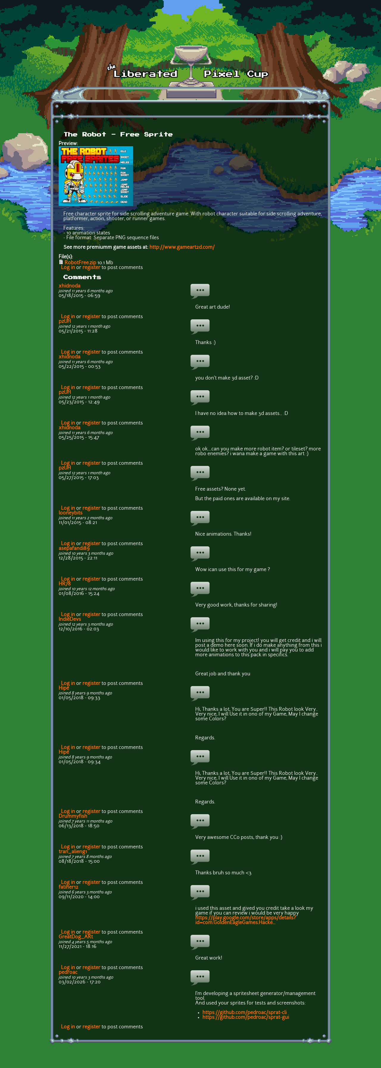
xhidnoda (69, 286)
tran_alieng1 (73, 852)
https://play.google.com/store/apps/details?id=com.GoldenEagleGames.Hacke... (245, 920)
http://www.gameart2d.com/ (182, 247)
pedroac (68, 972)
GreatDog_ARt (76, 937)
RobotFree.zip (80, 263)
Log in (68, 267)
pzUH (65, 321)
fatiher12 (68, 887)
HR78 (65, 584)
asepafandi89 (74, 548)
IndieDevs (70, 619)
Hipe (64, 688)
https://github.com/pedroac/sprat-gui (245, 1017)
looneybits (70, 513)
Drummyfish (73, 816)
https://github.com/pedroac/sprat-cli (244, 1013)
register (91, 267)
